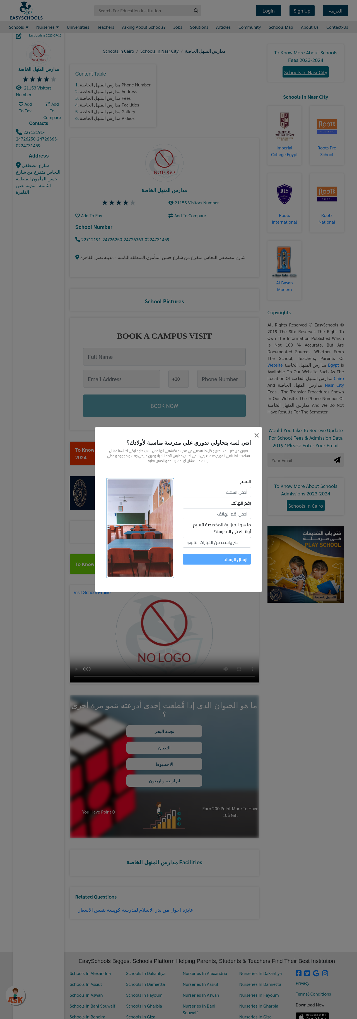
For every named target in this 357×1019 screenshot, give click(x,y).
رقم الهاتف (241, 503)
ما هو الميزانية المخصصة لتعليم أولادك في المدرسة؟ (222, 528)
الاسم (245, 481)
